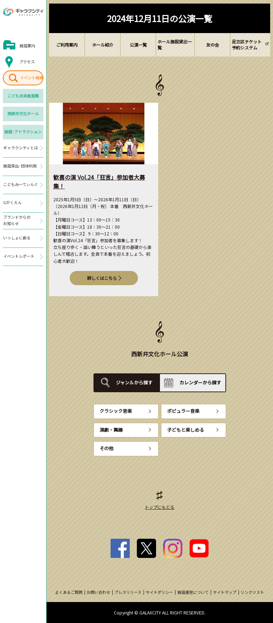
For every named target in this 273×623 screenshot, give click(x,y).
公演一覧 (138, 45)
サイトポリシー (159, 592)
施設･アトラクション (23, 131)
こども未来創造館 (23, 95)
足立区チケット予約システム (247, 44)
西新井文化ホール (23, 113)
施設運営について (193, 592)
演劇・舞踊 (111, 429)
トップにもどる (160, 507)
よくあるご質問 (68, 592)
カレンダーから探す (200, 382)
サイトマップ (224, 592)
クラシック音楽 (116, 411)
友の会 (212, 45)
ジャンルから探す (134, 382)
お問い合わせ (98, 592)
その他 (106, 448)
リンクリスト (252, 592)
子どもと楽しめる (185, 429)
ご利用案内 (66, 45)
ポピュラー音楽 (183, 411)
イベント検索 (31, 77)
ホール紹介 (102, 45)
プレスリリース (127, 592)
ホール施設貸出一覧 (174, 44)
